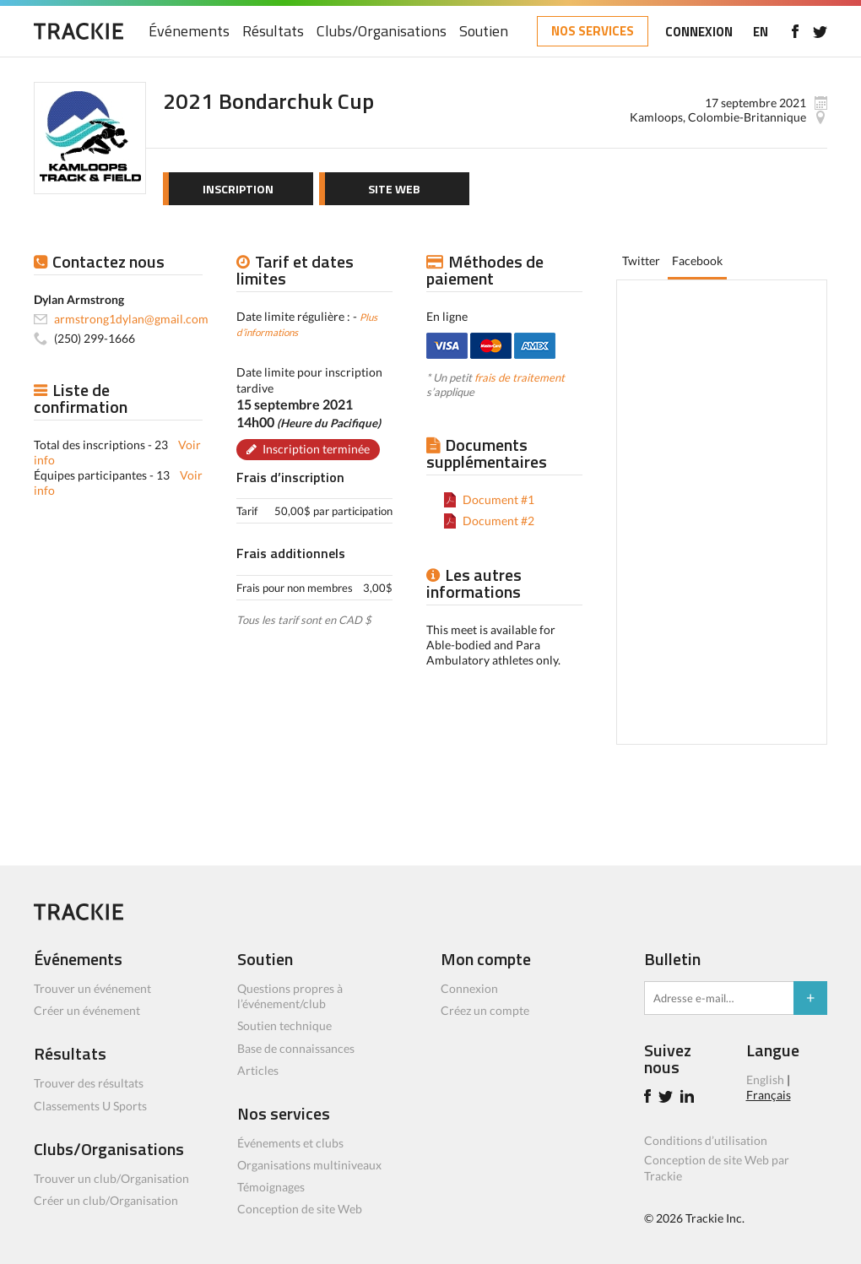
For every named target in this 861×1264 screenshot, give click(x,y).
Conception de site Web (299, 1209)
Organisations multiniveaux (309, 1165)
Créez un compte (485, 1010)
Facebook (697, 260)
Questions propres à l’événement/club (290, 996)
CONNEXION (699, 31)
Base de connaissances (296, 1048)
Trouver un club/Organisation (111, 1178)
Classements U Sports (90, 1106)
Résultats (273, 31)
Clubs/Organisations (382, 31)
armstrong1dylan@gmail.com (131, 319)
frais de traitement (519, 377)
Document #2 (498, 520)
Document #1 (498, 499)
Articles (258, 1070)
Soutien (483, 31)
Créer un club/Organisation (106, 1200)
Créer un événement (87, 1010)
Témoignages (271, 1187)
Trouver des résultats (89, 1083)
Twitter (641, 260)
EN (760, 31)
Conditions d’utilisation (705, 1140)
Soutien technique (284, 1025)
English (765, 1079)
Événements (189, 31)
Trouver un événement (92, 988)
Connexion (469, 988)
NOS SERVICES (592, 31)
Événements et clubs (290, 1143)
